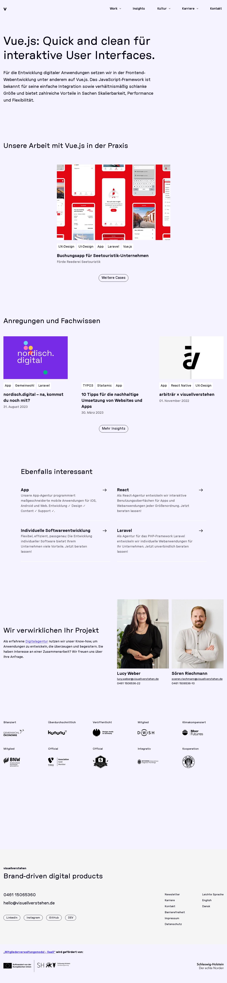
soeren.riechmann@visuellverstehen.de (197, 682)
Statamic (104, 389)
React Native (181, 389)
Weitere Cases (113, 278)
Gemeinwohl (24, 389)
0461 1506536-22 (128, 687)
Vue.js (127, 246)
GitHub (54, 921)
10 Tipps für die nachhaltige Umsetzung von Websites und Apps (111, 404)
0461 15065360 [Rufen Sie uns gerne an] (19, 899)
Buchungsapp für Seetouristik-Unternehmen (103, 256)
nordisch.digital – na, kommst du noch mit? (33, 401)
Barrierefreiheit (175, 916)
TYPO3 (88, 389)
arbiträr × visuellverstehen (186, 398)
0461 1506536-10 (183, 687)
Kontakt (170, 910)
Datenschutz (173, 928)
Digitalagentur (36, 645)
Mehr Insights (113, 432)
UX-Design (66, 246)
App (100, 246)
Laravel (113, 246)
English (207, 904)
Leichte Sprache (213, 898)
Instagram (33, 921)
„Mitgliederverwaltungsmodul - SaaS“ (29, 952)
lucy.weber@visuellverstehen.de (138, 682)
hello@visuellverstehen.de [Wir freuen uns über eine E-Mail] (29, 907)
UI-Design (85, 246)
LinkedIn (11, 921)
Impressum (172, 922)
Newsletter (172, 898)
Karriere (170, 904)
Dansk (206, 910)
